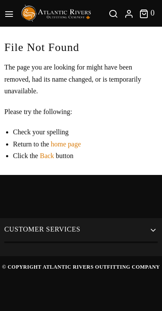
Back (47, 155)
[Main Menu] (10, 12)
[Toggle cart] (147, 13)
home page (66, 144)
